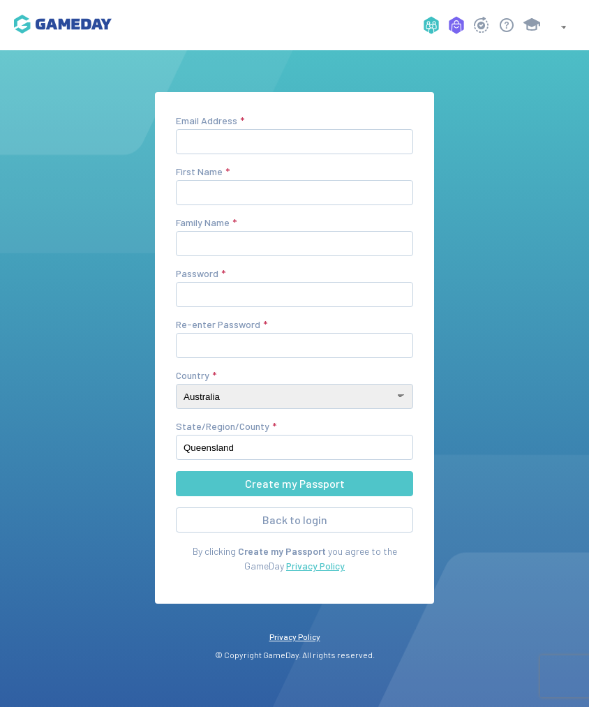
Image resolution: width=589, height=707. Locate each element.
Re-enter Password (218, 324)
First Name (199, 171)
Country (192, 375)
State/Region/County (222, 426)
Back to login (294, 519)
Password (197, 273)
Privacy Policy (315, 566)
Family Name (203, 222)
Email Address (206, 120)
